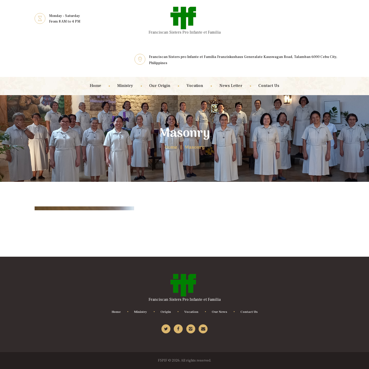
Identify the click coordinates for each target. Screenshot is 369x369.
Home (171, 148)
